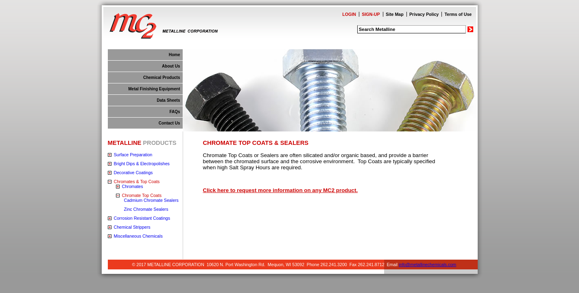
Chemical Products (161, 77)
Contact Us (169, 123)
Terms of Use (458, 14)
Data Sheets (168, 100)
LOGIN (349, 14)
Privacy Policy (424, 14)
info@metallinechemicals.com (427, 264)
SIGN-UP (371, 14)
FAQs (174, 111)
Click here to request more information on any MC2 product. (280, 190)
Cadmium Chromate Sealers (151, 200)
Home (174, 54)
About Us (171, 66)
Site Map (395, 14)
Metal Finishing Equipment (154, 89)
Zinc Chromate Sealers (146, 209)
